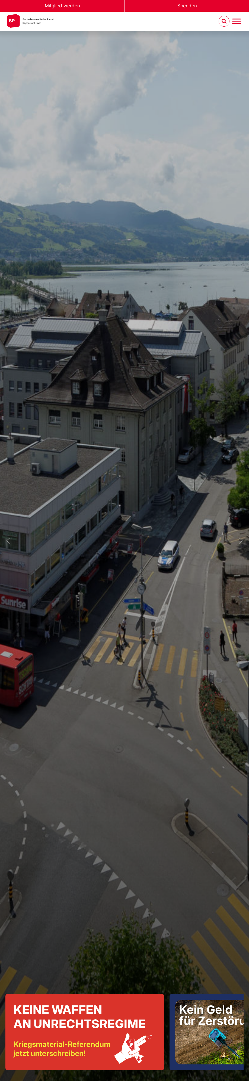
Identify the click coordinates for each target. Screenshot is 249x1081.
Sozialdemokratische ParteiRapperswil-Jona (38, 21)
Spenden (187, 5)
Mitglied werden (62, 5)
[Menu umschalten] (236, 21)
